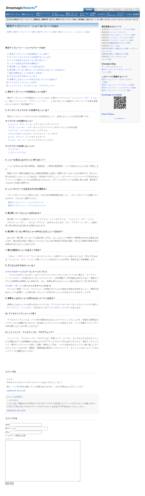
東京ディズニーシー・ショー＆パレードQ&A (119, 88)
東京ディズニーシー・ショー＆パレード (26, 202)
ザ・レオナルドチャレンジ (112, 67)
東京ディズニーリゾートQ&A (25, 32)
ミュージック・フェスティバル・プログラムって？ (32, 85)
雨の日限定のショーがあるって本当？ (26, 73)
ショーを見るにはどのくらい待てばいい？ (28, 60)
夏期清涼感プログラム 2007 (120, 43)
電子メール (10, 428)
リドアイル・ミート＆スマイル (22, 130)
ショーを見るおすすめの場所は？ (24, 63)
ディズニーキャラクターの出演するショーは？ (30, 57)
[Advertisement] (52, 39)
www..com (120, 118)
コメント (9, 439)
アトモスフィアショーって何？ (23, 82)
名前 (7, 424)
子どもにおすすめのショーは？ (23, 76)
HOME (9, 32)
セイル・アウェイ (16, 137)
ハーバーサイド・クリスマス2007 (122, 29)
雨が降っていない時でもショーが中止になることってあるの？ (37, 70)
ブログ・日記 (114, 46)
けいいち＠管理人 (15, 397)
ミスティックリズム (17, 152)
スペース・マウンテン (117, 32)
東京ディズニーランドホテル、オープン (117, 69)
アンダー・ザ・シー (17, 140)
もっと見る (107, 59)
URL (7, 432)
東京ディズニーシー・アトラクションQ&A (118, 85)
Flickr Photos (108, 114)
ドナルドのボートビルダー (20, 134)
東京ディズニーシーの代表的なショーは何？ (29, 54)
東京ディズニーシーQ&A (47, 32)
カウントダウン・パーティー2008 (122, 35)
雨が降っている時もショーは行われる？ (27, 66)
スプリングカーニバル (117, 57)
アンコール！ (14, 149)
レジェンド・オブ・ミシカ (20, 124)
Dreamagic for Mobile (112, 95)
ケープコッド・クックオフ (19, 307)
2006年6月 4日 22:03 (16, 410)
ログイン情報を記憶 (15, 435)
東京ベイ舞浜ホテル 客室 (118, 54)
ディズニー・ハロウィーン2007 (121, 40)
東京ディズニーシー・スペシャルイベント (27, 205)
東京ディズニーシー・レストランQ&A (116, 90)
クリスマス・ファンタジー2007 (121, 38)
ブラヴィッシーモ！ (38, 101)
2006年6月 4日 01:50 (16, 391)
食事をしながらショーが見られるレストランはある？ (33, 79)
